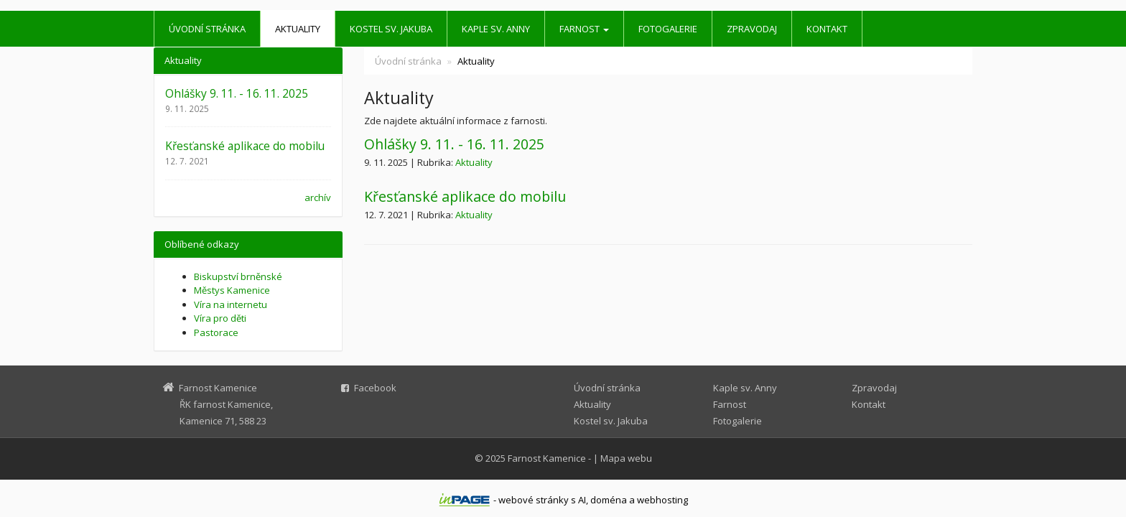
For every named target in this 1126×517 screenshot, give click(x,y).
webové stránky (533, 499)
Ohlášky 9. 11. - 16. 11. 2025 (454, 144)
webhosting (662, 499)
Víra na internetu (230, 304)
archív (317, 197)
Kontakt (826, 28)
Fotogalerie (667, 28)
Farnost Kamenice (547, 458)
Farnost (584, 28)
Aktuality (297, 28)
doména (608, 499)
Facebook (375, 387)
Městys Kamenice (232, 290)
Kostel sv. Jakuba (391, 28)
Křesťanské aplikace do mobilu (465, 196)
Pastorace (216, 332)
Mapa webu (626, 458)
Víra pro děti (220, 318)
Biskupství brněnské (238, 276)
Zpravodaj (752, 28)
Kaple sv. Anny (496, 28)
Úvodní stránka (207, 28)
